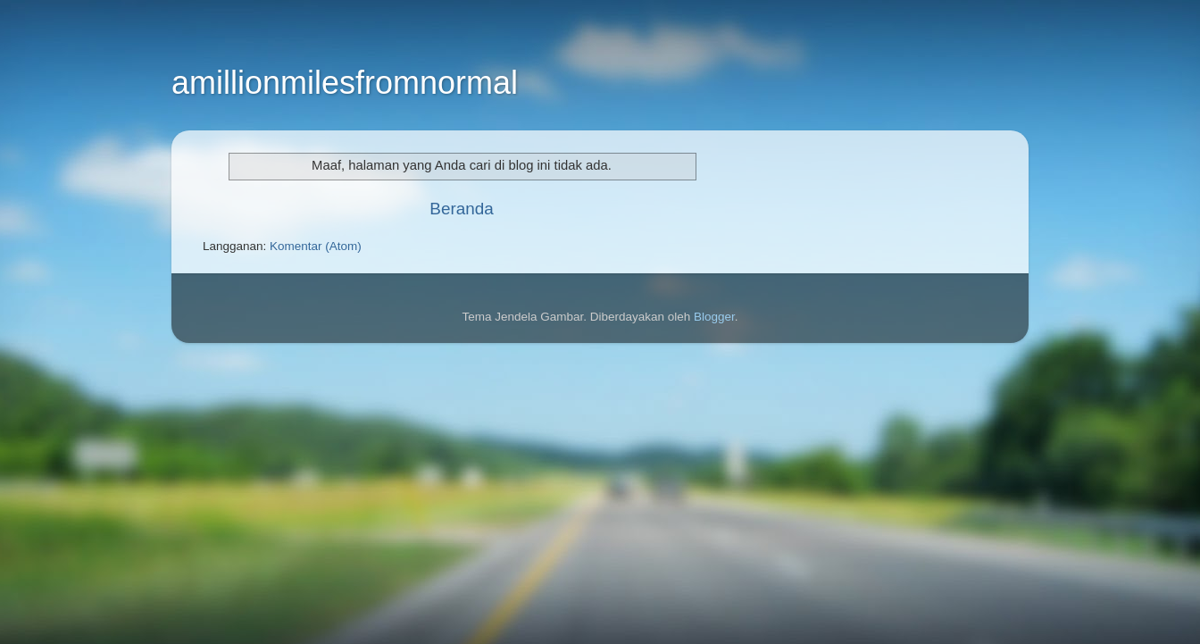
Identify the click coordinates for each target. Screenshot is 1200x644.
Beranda (461, 208)
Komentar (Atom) (316, 246)
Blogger (714, 316)
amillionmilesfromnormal (344, 82)
